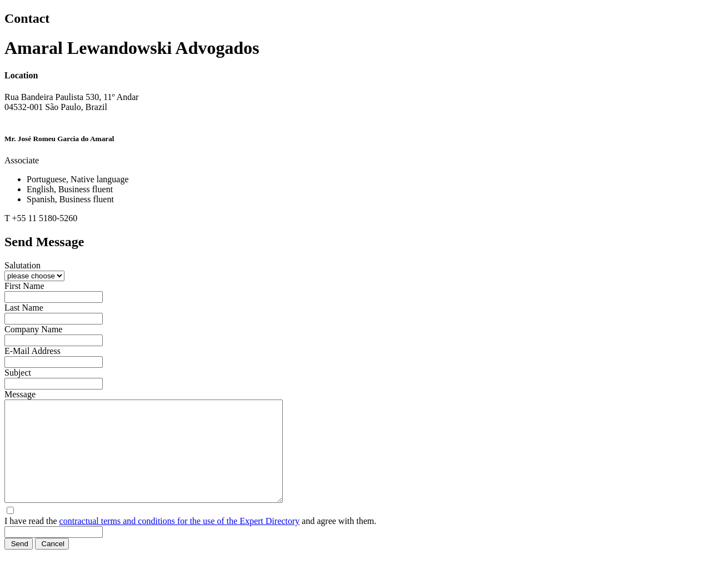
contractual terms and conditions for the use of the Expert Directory (179, 541)
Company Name (33, 329)
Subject (17, 372)
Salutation (22, 265)
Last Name (23, 307)
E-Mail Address (32, 351)
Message (20, 394)
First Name (24, 286)
